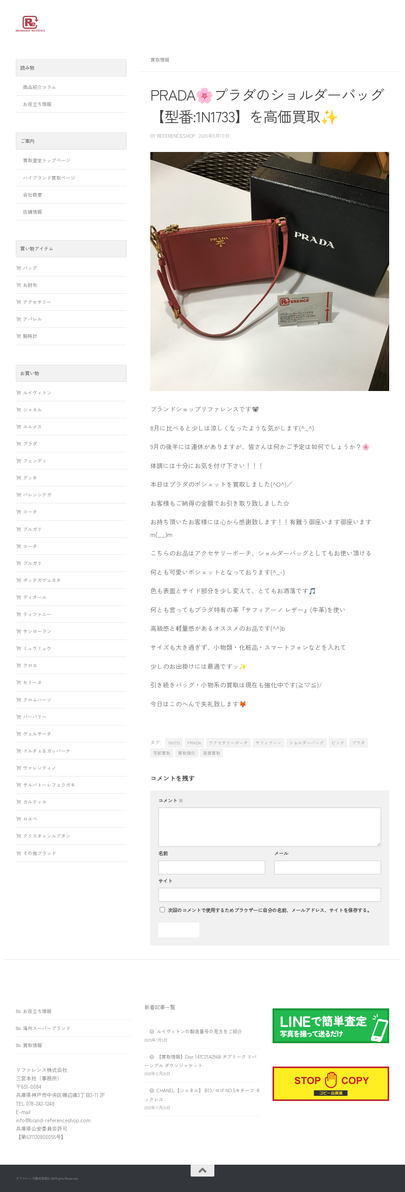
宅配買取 (161, 753)
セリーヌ (32, 682)
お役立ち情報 (37, 104)
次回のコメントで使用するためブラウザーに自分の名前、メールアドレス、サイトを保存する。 (270, 910)
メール (281, 853)
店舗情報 (32, 211)
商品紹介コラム (39, 87)
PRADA (194, 743)
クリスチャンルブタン (46, 835)
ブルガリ (32, 529)
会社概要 (32, 194)
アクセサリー (37, 301)
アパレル (32, 318)
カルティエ (35, 801)
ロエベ (30, 818)
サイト (165, 881)
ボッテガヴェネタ (42, 580)
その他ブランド (39, 853)
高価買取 (211, 753)
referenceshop (176, 135)
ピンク (337, 743)
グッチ (30, 477)
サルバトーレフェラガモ (49, 784)
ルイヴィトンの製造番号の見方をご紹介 (199, 1031)
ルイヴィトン (37, 392)
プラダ (358, 743)
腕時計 (30, 335)
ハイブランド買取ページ (49, 177)
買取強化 (186, 753)
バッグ (30, 267)
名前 (163, 853)
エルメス (32, 426)
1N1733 (174, 743)
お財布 (30, 284)
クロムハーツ (37, 699)
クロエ (30, 665)
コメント (170, 800)
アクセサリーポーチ (228, 743)
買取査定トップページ (46, 160)
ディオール (35, 597)
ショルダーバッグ (306, 743)
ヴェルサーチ (37, 733)
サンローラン (37, 631)
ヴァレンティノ (39, 767)
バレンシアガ (37, 494)
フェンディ (35, 460)
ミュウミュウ (37, 648)
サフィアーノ (268, 743)
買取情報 (159, 59)
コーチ (30, 511)
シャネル (32, 409)
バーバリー (35, 716)
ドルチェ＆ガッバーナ (46, 750)
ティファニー (37, 614)
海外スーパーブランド (46, 1028)
